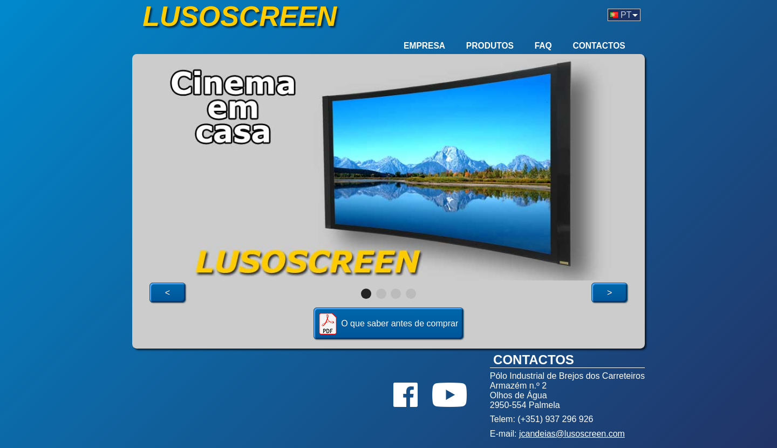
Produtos (490, 45)
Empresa (424, 45)
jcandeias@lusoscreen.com (572, 433)
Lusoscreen (239, 16)
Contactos (598, 45)
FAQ (543, 45)
